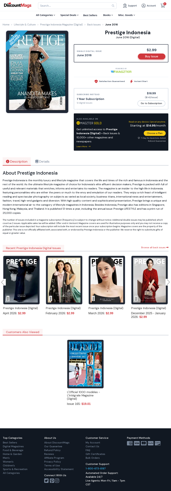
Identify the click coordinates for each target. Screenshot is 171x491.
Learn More (83, 146)
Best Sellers (10, 442)
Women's (8, 461)
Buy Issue (151, 56)
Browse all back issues (155, 247)
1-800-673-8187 (96, 468)
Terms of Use (52, 465)
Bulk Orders (93, 458)
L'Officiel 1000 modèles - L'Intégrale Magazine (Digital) (83, 395)
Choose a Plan (155, 133)
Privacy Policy (52, 461)
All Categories (11, 473)
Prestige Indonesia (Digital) (20, 308)
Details (42, 161)
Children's (9, 465)
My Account (93, 442)
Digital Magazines (13, 446)
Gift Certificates (95, 454)
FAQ (88, 450)
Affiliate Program (54, 458)
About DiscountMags (56, 442)
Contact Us (92, 446)
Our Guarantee (53, 446)
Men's (6, 458)
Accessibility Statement (59, 469)
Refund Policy (52, 450)
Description (16, 161)
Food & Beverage (13, 450)
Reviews (49, 454)
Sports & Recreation (15, 469)
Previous (3, 282)
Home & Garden (12, 454)
